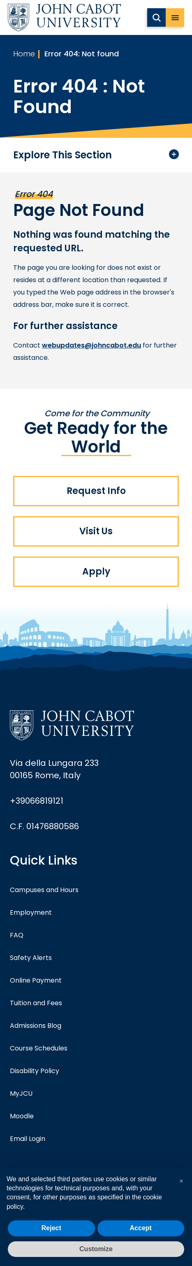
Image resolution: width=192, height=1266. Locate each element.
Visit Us (96, 531)
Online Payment (36, 980)
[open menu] (175, 17)
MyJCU (21, 1093)
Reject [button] (51, 1227)
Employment (31, 912)
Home (24, 54)
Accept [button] (141, 1227)
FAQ (16, 935)
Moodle (22, 1116)
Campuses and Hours (44, 890)
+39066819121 (36, 801)
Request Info (96, 491)
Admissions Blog (35, 1025)
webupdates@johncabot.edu (91, 345)
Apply (96, 571)
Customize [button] (96, 1248)
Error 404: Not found (81, 54)
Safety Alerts (31, 957)
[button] (181, 1181)
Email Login (27, 1138)
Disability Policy (34, 1071)
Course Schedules (38, 1048)
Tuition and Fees (36, 1003)
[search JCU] (156, 17)
